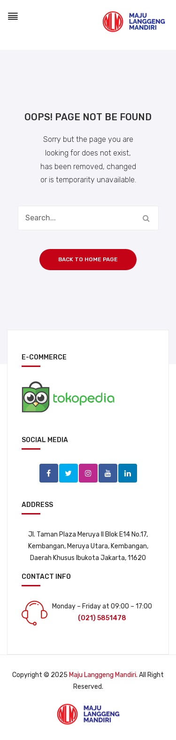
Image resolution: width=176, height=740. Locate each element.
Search (146, 218)
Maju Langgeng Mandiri (102, 675)
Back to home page (88, 259)
